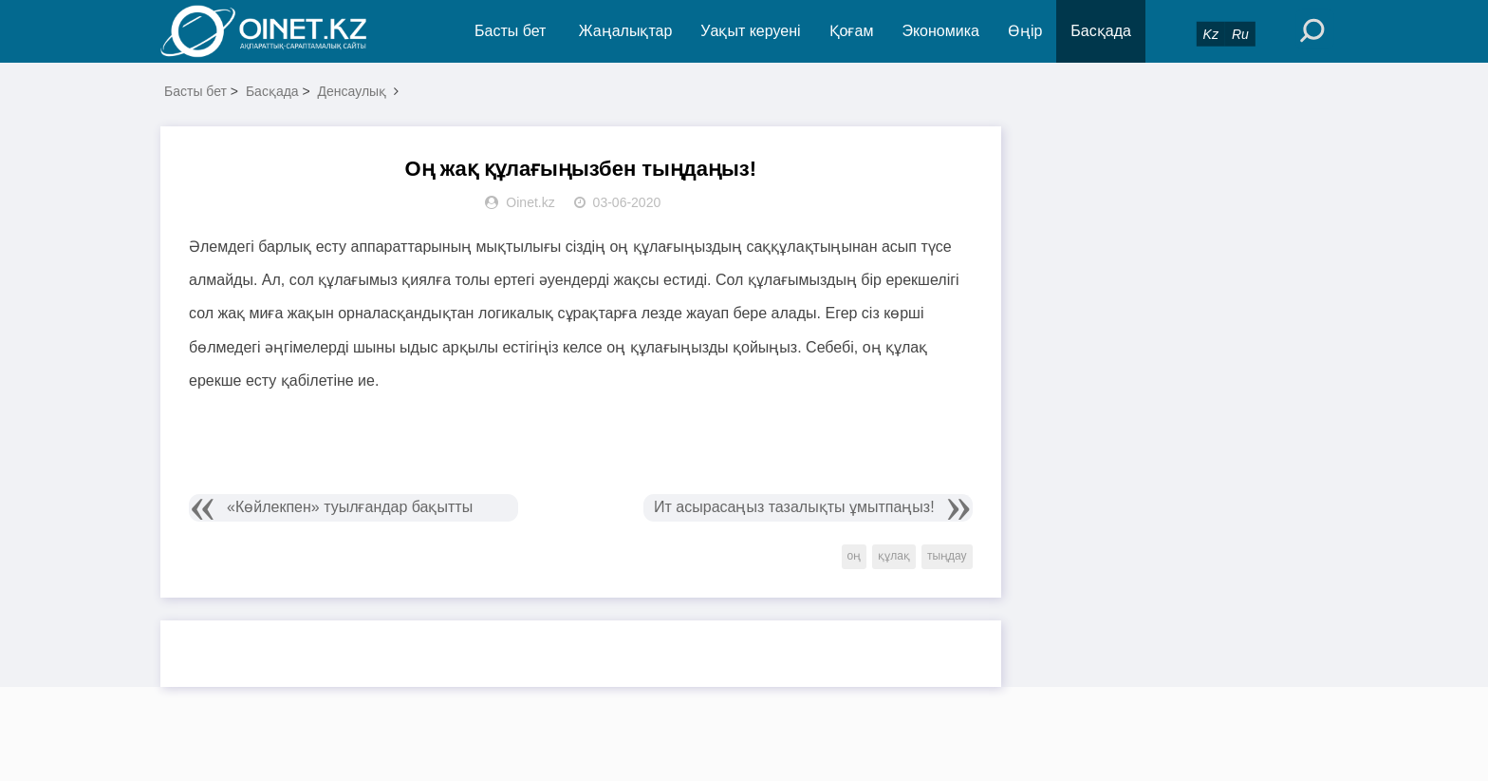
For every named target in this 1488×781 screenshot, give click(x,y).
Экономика (940, 31)
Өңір (1025, 31)
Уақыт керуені (750, 31)
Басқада (1100, 31)
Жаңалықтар (626, 31)
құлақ (894, 555)
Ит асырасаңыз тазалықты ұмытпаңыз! (794, 507)
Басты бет (510, 31)
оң (854, 555)
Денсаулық (352, 91)
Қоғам (851, 31)
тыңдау (947, 555)
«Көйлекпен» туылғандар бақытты (350, 507)
